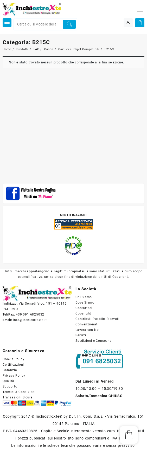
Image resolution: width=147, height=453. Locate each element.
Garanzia (10, 370)
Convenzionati (86, 324)
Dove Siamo (84, 302)
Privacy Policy (14, 375)
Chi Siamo (83, 297)
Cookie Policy (13, 359)
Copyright (83, 313)
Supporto (10, 386)
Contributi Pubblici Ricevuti (97, 319)
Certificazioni (13, 364)
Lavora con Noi (87, 330)
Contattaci (83, 308)
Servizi (80, 335)
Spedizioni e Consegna (93, 341)
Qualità (8, 381)
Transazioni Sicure (17, 397)
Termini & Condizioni (19, 392)
